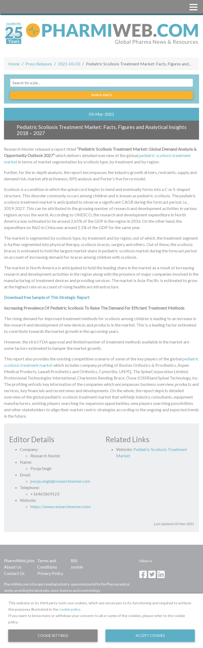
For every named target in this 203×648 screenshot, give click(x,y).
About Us (12, 566)
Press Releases (38, 63)
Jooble (77, 566)
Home (14, 63)
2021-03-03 (69, 63)
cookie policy (69, 609)
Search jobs (101, 95)
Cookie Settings (53, 635)
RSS (74, 560)
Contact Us (14, 573)
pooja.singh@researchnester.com (60, 481)
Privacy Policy (50, 573)
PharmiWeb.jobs (19, 560)
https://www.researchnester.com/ (60, 506)
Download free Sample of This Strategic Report (46, 297)
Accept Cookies (150, 635)
